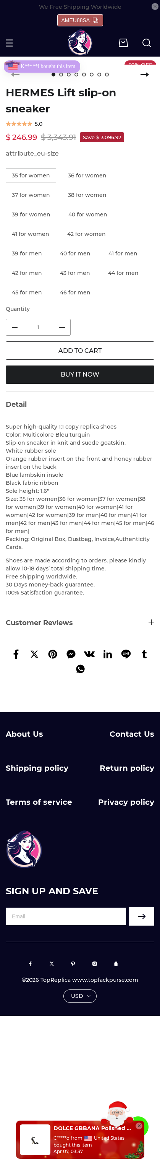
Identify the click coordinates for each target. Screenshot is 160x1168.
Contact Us (132, 734)
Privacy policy (126, 802)
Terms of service (39, 802)
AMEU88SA (80, 20)
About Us (24, 734)
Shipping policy (37, 768)
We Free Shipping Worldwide (80, 6)
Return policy (127, 768)
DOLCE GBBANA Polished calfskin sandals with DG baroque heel (92, 1128)
